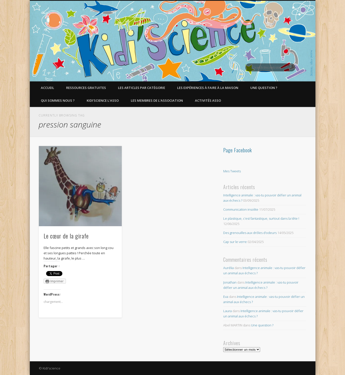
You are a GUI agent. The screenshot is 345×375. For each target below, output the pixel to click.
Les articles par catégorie (141, 87)
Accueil (47, 87)
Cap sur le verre (235, 241)
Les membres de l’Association (157, 100)
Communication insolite (240, 209)
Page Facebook (237, 150)
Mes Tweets (232, 171)
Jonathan (230, 282)
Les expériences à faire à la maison (207, 87)
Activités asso (208, 100)
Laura (227, 311)
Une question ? (263, 87)
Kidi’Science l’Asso (103, 100)
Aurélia (228, 268)
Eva (225, 296)
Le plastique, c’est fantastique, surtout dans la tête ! (261, 218)
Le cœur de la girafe (66, 235)
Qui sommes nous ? (58, 100)
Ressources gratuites (86, 87)
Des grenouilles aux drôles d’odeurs (250, 232)
